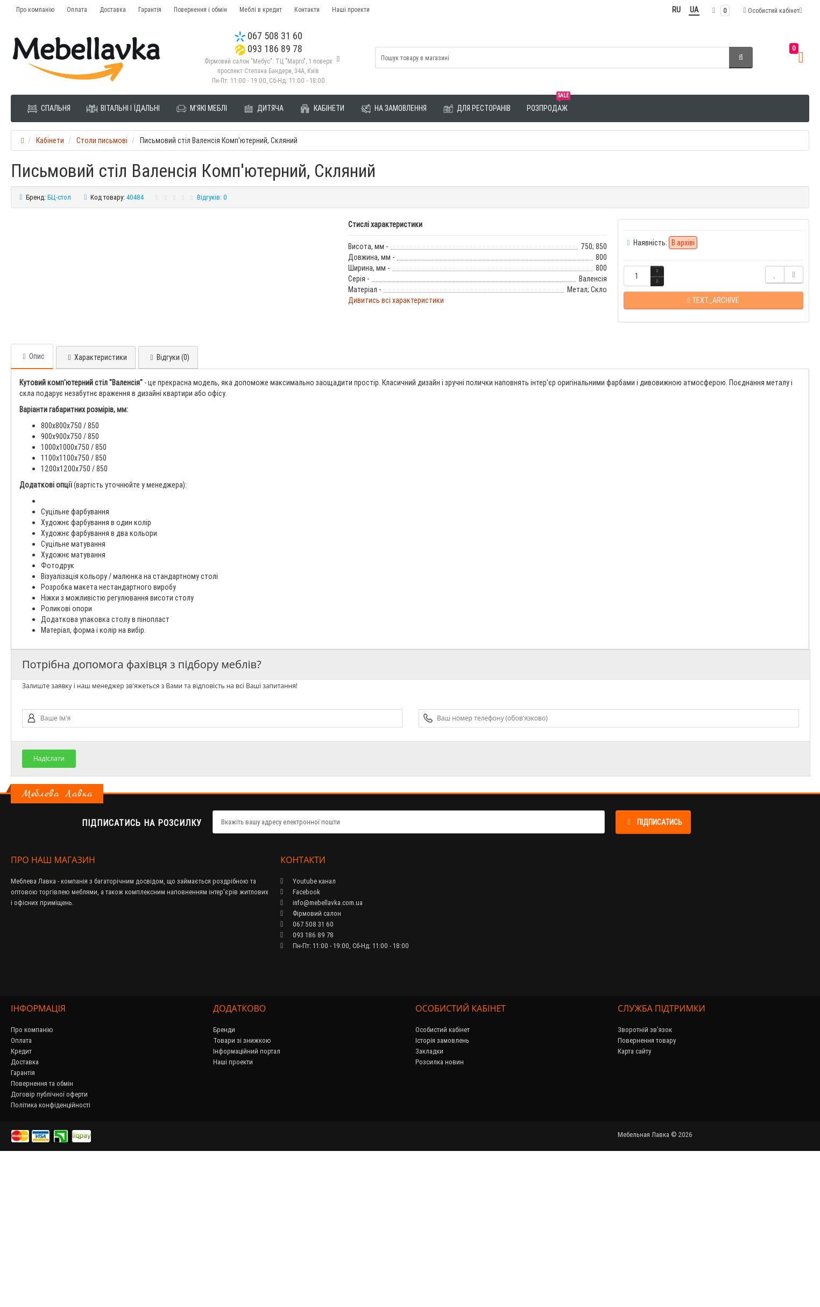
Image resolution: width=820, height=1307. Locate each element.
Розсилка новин (439, 1207)
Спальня (48, 108)
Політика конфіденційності (50, 1250)
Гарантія (149, 9)
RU (676, 10)
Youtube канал (308, 1026)
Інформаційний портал (246, 1196)
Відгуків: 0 (212, 197)
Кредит (21, 1196)
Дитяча (263, 108)
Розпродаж (548, 104)
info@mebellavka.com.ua (321, 1047)
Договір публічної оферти (49, 1239)
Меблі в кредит (260, 9)
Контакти (307, 9)
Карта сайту (634, 1196)
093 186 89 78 (268, 49)
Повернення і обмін (200, 9)
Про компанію (35, 9)
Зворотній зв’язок (645, 1174)
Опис (32, 501)
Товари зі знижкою (242, 1185)
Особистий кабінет (442, 1174)
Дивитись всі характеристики (396, 300)
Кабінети (322, 108)
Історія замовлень (442, 1185)
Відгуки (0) (168, 502)
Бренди (224, 1174)
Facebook (300, 1037)
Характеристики (96, 502)
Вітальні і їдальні (123, 108)
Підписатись (653, 967)
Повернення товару (647, 1185)
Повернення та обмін (42, 1228)
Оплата (77, 9)
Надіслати (49, 903)
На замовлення (393, 108)
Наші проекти (351, 9)
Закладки (429, 1196)
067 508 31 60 (268, 36)
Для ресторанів (477, 108)
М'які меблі (201, 108)
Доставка (113, 9)
